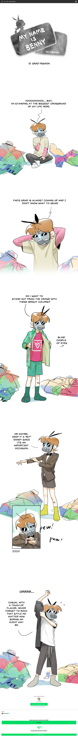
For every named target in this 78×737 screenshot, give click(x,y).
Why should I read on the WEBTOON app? (39, 706)
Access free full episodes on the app (39, 704)
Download (39, 722)
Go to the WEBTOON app (39, 734)
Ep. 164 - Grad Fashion (10, 1)
